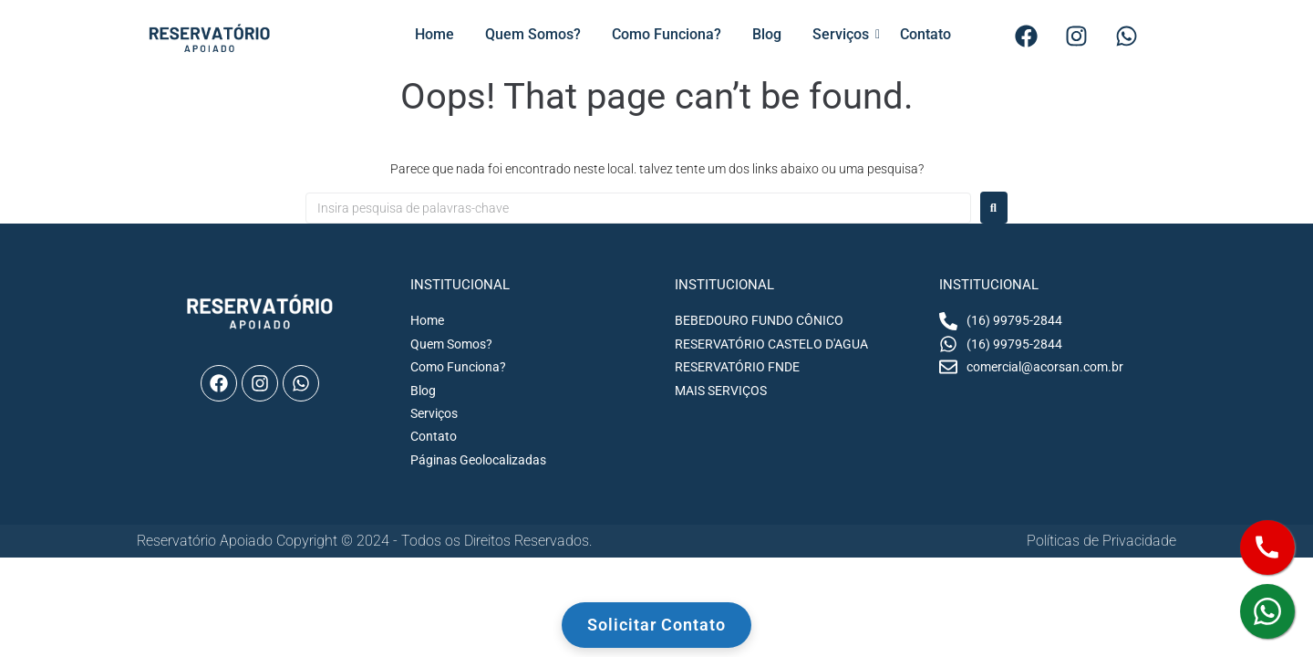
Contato (925, 34)
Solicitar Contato (656, 624)
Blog (766, 34)
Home (434, 34)
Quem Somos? (533, 34)
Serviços (843, 34)
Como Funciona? (666, 34)
